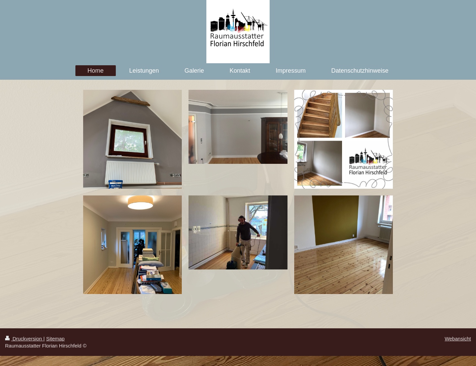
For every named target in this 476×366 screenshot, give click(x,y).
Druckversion (24, 338)
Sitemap (55, 338)
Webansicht (458, 338)
